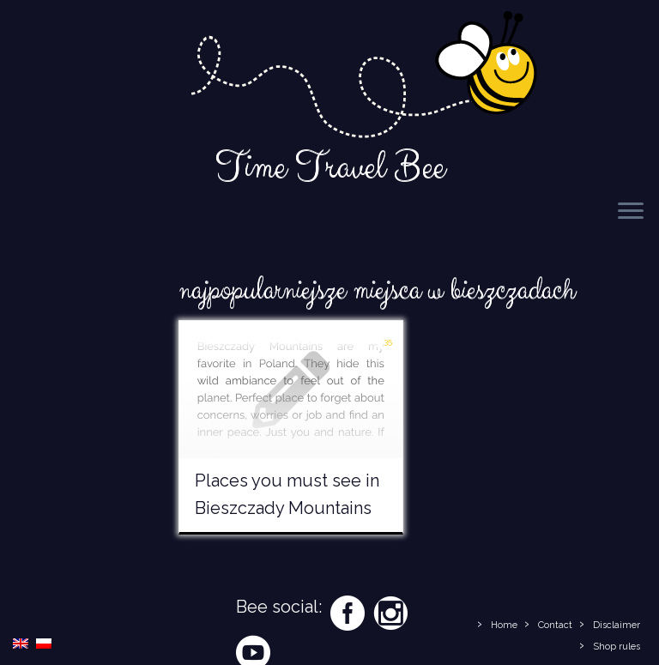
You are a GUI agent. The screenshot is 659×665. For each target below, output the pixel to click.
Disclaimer (616, 625)
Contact (555, 625)
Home (504, 625)
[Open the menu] (631, 212)
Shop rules (616, 646)
